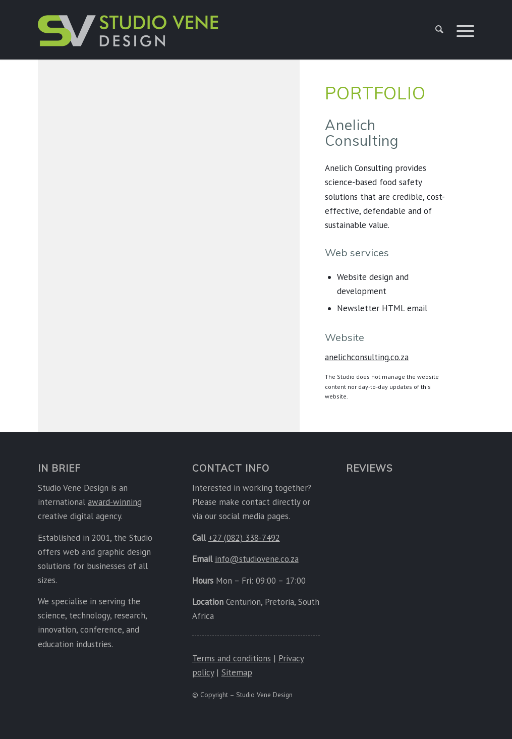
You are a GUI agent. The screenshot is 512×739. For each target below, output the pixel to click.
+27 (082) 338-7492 (244, 537)
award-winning (115, 501)
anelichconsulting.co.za (367, 357)
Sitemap (236, 672)
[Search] (439, 30)
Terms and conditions (231, 658)
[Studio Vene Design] (128, 35)
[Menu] (462, 30)
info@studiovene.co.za (257, 558)
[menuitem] (439, 30)
